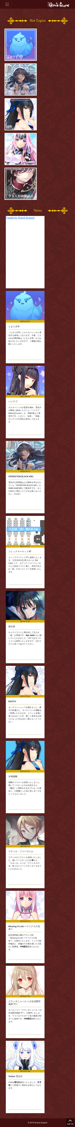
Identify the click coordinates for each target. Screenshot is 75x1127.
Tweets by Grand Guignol (20, 217)
